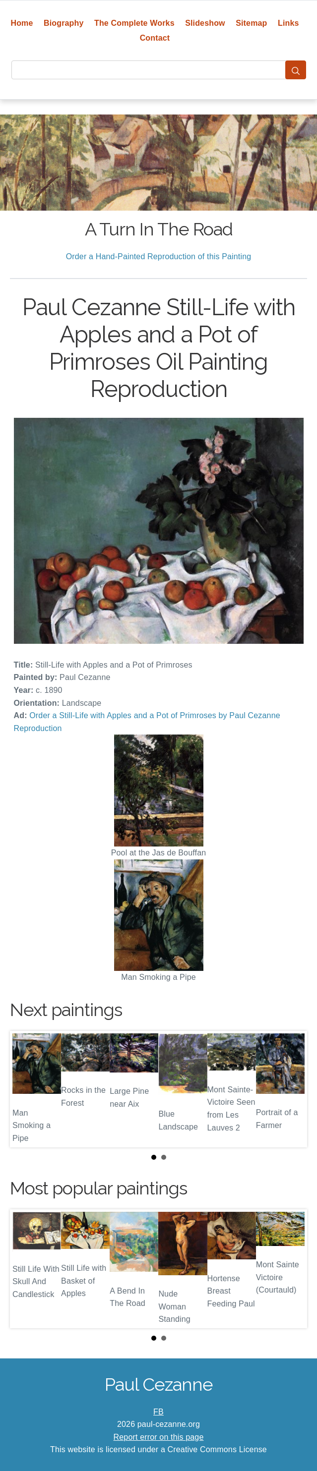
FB (158, 1412)
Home (21, 23)
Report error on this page (159, 1437)
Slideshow (205, 23)
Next (292, 1089)
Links (288, 23)
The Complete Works (134, 23)
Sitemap (251, 23)
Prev (25, 1089)
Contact (155, 38)
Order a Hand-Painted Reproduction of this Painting (159, 256)
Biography (64, 23)
